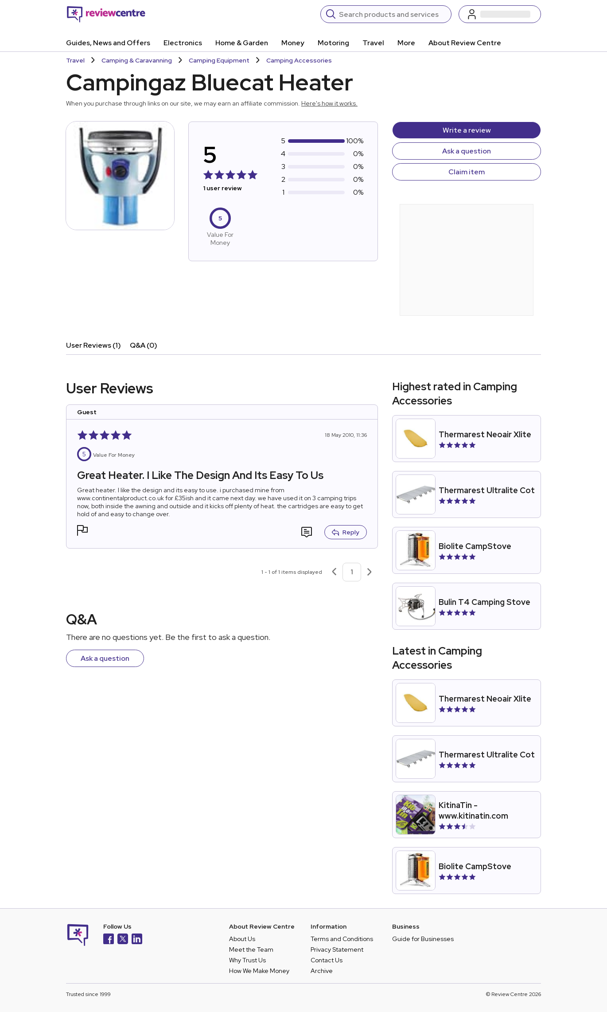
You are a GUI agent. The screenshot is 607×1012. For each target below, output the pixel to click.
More (406, 42)
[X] (122, 940)
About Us (242, 939)
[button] (82, 531)
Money (292, 42)
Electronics (182, 42)
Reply (345, 532)
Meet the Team (251, 949)
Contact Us (326, 960)
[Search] (392, 14)
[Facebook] (108, 940)
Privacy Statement (337, 949)
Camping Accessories (299, 60)
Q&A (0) (143, 345)
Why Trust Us (247, 960)
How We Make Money (259, 971)
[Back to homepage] (106, 14)
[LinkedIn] (137, 940)
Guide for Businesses (423, 939)
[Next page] (369, 572)
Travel (373, 42)
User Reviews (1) (93, 345)
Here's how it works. (329, 103)
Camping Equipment (219, 60)
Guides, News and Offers (108, 42)
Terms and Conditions (342, 939)
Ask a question (466, 151)
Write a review (467, 130)
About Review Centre (464, 42)
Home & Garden (241, 42)
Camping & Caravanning (136, 60)
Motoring (333, 42)
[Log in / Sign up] (500, 14)
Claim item (466, 172)
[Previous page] (334, 572)
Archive (322, 971)
